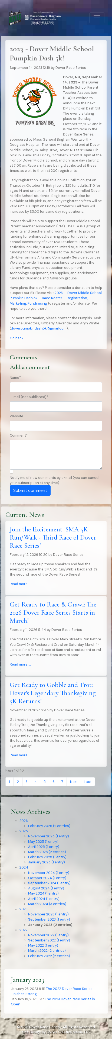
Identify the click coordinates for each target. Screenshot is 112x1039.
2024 (23, 867)
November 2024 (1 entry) (48, 872)
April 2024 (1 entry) (44, 898)
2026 (23, 820)
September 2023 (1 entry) (49, 919)
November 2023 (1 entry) (48, 914)
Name (15, 377)
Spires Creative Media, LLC (68, 1032)
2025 (23, 831)
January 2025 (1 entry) (46, 862)
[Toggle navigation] (96, 17)
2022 (23, 930)
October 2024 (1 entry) (47, 878)
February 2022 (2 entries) (49, 956)
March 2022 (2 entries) (47, 950)
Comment (19, 435)
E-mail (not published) (29, 397)
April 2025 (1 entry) (43, 846)
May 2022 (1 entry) (43, 945)
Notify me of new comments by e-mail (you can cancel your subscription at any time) (54, 480)
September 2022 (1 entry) (49, 940)
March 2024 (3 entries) (47, 904)
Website (16, 416)
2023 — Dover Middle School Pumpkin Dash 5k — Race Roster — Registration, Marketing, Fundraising (56, 298)
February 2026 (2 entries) (49, 826)
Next (74, 781)
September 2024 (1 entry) (49, 883)
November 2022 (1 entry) (48, 935)
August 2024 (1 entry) (46, 888)
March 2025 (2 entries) (47, 852)
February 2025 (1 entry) (47, 857)
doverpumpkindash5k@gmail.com (39, 328)
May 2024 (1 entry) (43, 893)
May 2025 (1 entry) (43, 841)
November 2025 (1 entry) (48, 836)
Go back (16, 338)
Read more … (20, 584)
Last (87, 781)
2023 (23, 909)
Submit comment (30, 490)
